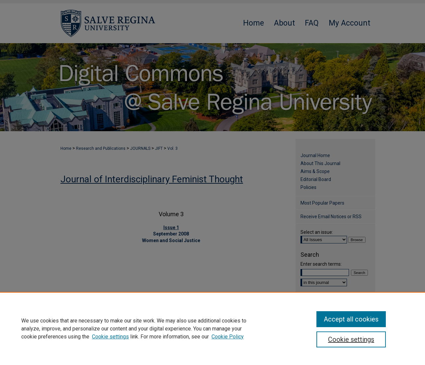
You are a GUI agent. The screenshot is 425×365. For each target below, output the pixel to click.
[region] (212, 328)
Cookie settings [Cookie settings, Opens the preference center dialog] (351, 339)
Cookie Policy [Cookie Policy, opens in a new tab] (228, 336)
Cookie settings (110, 336)
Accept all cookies (351, 319)
